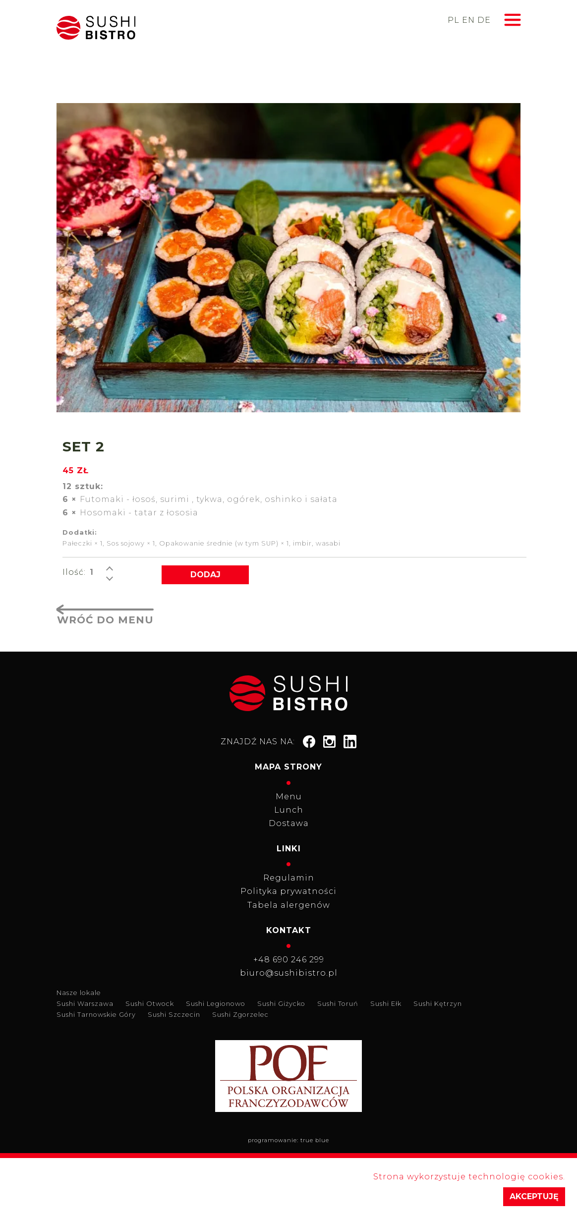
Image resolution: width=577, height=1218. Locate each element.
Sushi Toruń (337, 1003)
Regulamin (288, 878)
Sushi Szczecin (174, 1014)
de (484, 20)
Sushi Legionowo (215, 1003)
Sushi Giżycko (281, 1003)
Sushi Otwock (149, 1003)
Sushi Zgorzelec (240, 1014)
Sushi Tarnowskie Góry (96, 1014)
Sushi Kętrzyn (437, 1003)
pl (454, 20)
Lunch (288, 810)
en (468, 20)
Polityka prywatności (288, 891)
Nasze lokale (79, 993)
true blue (314, 1140)
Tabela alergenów (288, 905)
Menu (289, 796)
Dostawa (289, 823)
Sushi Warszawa (85, 1003)
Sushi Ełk (386, 1003)
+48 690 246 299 (288, 959)
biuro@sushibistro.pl (289, 973)
